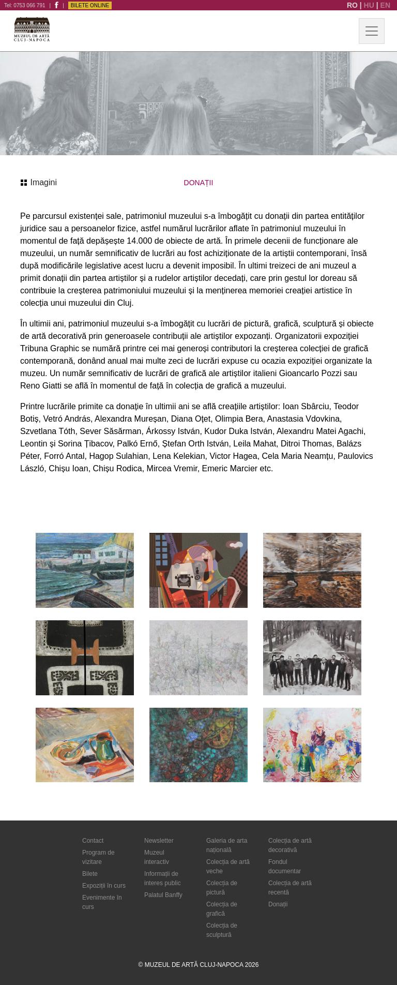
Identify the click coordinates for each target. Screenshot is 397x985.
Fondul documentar (284, 866)
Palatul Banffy (163, 895)
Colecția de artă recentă (290, 887)
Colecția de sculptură (221, 930)
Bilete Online (90, 5)
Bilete (90, 873)
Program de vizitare (98, 857)
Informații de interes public (162, 878)
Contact (92, 840)
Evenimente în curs (102, 902)
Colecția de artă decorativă (290, 845)
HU (370, 5)
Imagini (39, 182)
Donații (277, 904)
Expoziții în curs (104, 885)
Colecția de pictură (221, 887)
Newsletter (159, 840)
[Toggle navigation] (372, 31)
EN (385, 5)
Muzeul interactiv (156, 857)
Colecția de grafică (221, 909)
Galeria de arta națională (226, 845)
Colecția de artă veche (228, 866)
